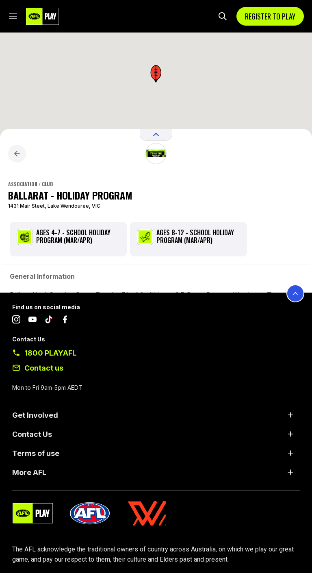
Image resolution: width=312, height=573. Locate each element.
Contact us (43, 368)
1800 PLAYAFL (50, 353)
